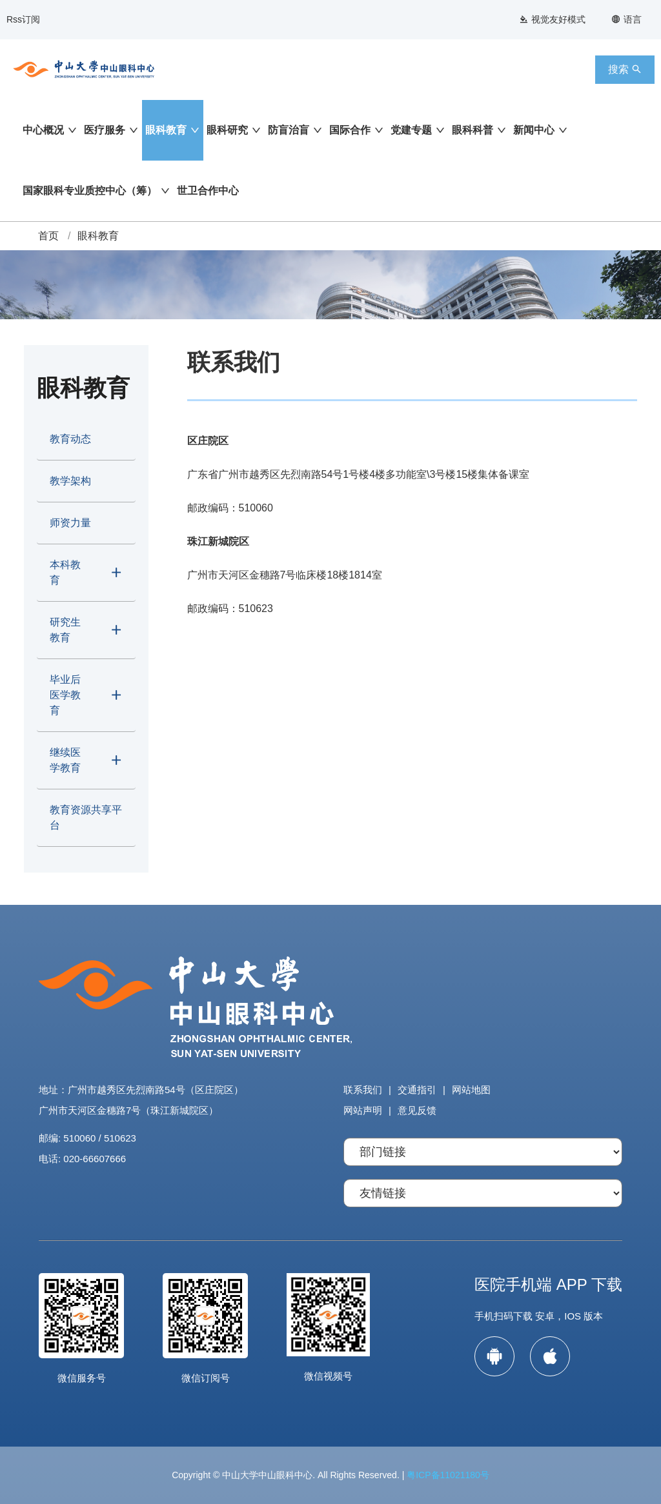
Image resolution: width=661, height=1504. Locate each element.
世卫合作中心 (208, 190)
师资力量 (70, 522)
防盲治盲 (288, 129)
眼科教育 (166, 129)
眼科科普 (472, 129)
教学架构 (70, 480)
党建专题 (411, 129)
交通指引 (417, 1089)
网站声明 (362, 1110)
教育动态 (70, 438)
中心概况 (43, 129)
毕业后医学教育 (65, 695)
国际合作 (350, 129)
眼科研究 (227, 129)
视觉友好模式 (552, 19)
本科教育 (65, 572)
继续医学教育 (65, 760)
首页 (48, 235)
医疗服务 (104, 129)
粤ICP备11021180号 (448, 1475)
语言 (626, 19)
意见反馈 (417, 1110)
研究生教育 (65, 630)
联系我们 (362, 1089)
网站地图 (471, 1089)
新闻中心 (533, 129)
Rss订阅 (23, 19)
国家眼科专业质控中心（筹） (90, 190)
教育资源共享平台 (86, 817)
